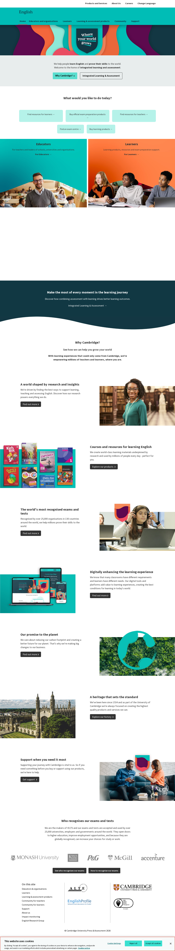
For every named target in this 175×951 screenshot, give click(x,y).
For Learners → (131, 154)
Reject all (133, 943)
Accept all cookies (153, 943)
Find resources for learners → (41, 114)
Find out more (30, 404)
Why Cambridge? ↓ (65, 75)
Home (23, 21)
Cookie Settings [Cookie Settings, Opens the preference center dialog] (114, 943)
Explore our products (103, 466)
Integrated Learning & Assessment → (87, 305)
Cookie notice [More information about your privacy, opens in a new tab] (84, 948)
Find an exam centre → (70, 129)
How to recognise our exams (104, 870)
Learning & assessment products (93, 21)
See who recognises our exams (69, 870)
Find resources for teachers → (134, 114)
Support (135, 21)
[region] (87, 944)
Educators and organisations (43, 21)
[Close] (171, 944)
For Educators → (43, 154)
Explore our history (102, 716)
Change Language (147, 3)
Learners (67, 21)
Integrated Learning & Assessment (101, 75)
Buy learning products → (101, 129)
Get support (29, 779)
